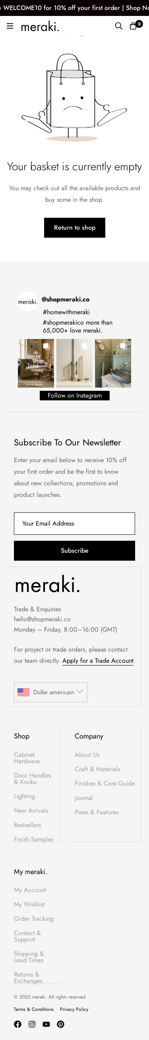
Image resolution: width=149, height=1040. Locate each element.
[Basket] (133, 26)
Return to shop (74, 227)
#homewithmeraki (66, 312)
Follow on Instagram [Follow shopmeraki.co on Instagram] (75, 395)
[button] (36, 363)
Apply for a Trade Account (98, 660)
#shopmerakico (63, 322)
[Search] (119, 26)
